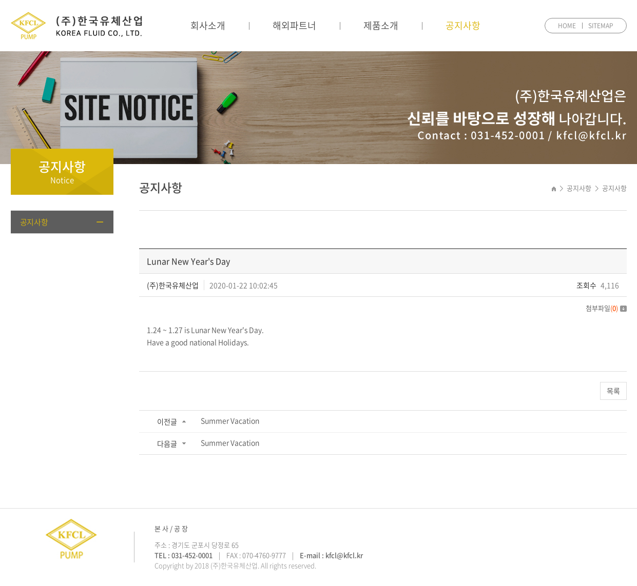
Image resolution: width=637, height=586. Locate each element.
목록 (613, 391)
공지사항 (463, 25)
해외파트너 (294, 25)
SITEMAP (600, 25)
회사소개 (207, 25)
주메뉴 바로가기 (0, 0)
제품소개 (380, 25)
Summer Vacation (230, 420)
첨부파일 (606, 308)
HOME (567, 25)
